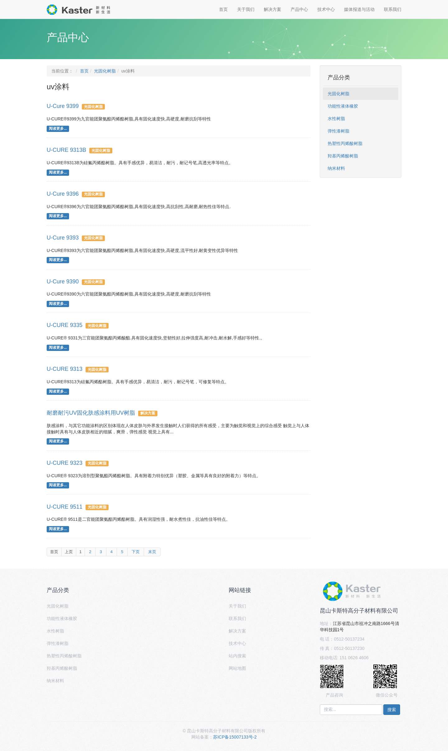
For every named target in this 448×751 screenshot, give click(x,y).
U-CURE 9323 (64, 463)
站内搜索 (237, 655)
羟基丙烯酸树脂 (343, 155)
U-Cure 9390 (63, 281)
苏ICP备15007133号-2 (235, 737)
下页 (136, 551)
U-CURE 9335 (64, 325)
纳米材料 (336, 168)
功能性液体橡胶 (343, 106)
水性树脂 (336, 118)
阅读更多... (58, 128)
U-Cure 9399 (63, 106)
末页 (152, 551)
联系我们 (392, 9)
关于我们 (245, 9)
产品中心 (299, 9)
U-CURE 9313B (66, 150)
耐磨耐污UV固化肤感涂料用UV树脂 (91, 413)
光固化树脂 (105, 70)
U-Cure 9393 (63, 238)
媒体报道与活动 (359, 9)
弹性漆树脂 (338, 130)
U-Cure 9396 (63, 194)
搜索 (391, 709)
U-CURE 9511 (64, 507)
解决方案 (272, 9)
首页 (223, 9)
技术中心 (326, 9)
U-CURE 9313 (64, 369)
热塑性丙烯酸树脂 (345, 143)
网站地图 (237, 668)
